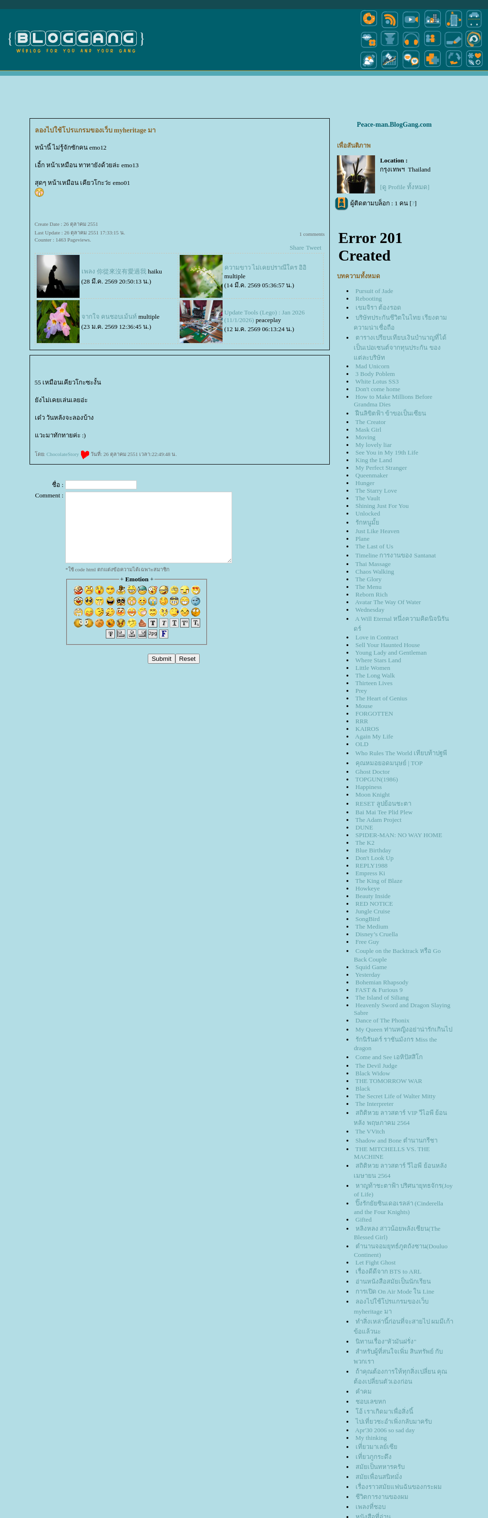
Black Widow (373, 1073)
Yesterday (367, 974)
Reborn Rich (372, 594)
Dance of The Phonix (382, 1020)
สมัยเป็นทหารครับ (380, 1466)
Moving (366, 437)
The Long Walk (375, 675)
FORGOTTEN (374, 713)
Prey (361, 690)
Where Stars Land (378, 660)
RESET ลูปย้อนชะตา (383, 803)
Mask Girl (368, 429)
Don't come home (378, 389)
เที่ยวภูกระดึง (374, 1456)
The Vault (368, 498)
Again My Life (374, 736)
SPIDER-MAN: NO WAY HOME (399, 835)
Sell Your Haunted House (388, 644)
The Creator (371, 421)
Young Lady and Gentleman (391, 652)
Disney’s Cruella (377, 934)
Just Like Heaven (378, 531)
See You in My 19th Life (387, 452)
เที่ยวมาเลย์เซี (376, 1446)
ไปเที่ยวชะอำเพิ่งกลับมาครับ (394, 1421)
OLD (362, 744)
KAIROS (367, 728)
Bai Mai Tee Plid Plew (384, 812)
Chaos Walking (375, 571)
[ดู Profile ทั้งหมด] (404, 187)
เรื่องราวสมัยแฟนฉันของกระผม (399, 1486)
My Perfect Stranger (381, 467)
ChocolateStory (67, 454)
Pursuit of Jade (374, 290)
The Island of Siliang (382, 997)
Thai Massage (373, 563)
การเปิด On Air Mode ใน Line (395, 1291)
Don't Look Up (375, 857)
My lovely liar (374, 444)
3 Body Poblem (375, 373)
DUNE (364, 827)
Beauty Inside (373, 896)
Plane (363, 538)
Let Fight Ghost (376, 1262)
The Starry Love (376, 490)
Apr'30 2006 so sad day (385, 1430)
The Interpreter (375, 1103)
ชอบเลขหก (371, 1401)
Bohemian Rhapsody (382, 982)
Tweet (313, 247)
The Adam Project (379, 819)
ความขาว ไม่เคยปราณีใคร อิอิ (265, 267)
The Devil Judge (376, 1065)
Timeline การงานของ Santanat (396, 555)
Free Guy (367, 941)
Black (363, 1088)
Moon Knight (373, 794)
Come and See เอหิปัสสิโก (389, 1057)
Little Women (373, 667)
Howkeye (368, 888)
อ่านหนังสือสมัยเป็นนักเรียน (393, 1281)
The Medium (372, 926)
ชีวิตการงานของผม (382, 1496)
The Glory (369, 579)
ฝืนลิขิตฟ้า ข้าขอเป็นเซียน (391, 413)
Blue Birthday (373, 850)
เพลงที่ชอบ (371, 1506)
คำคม (364, 1391)
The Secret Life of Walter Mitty (396, 1096)
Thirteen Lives (374, 683)
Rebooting (369, 298)
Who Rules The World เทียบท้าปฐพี (401, 753)
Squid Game (371, 967)
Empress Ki (371, 873)
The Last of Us (375, 546)
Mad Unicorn (372, 366)
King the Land (374, 460)
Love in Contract (377, 637)
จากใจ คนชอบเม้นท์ (109, 316)
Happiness (369, 786)
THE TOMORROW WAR (389, 1080)
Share (297, 247)
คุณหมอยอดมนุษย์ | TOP (389, 763)
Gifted (364, 1219)
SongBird (368, 918)
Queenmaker (372, 475)
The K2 (365, 842)
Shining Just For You (382, 505)
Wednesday (370, 609)
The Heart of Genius (381, 698)
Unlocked (368, 513)
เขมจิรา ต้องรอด (378, 307)
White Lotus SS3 (377, 381)
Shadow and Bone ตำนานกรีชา (396, 1140)
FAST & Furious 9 (379, 989)
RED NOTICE (374, 903)
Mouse (364, 705)
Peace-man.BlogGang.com (394, 124)
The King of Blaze (379, 880)
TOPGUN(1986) (377, 779)
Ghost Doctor (373, 771)
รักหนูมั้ (367, 522)
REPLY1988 (372, 865)
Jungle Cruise (373, 911)
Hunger (365, 482)
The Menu (369, 586)
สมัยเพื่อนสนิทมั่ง (379, 1476)
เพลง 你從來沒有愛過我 (113, 271)
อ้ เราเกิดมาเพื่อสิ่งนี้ (384, 1411)
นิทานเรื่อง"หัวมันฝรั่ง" (386, 1341)
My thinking (371, 1437)
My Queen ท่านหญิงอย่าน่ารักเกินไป (404, 1029)
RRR (362, 721)
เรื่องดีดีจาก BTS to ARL (389, 1271)
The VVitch (370, 1131)
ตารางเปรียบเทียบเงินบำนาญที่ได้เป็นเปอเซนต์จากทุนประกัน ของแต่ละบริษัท (400, 347)
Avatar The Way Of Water (388, 602)
